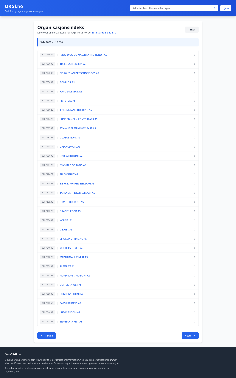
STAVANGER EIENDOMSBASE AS (78, 128)
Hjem (226, 8)
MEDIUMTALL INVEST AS (74, 257)
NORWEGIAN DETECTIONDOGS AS (79, 73)
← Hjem (191, 29)
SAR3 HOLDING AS (70, 303)
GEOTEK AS (66, 229)
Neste (190, 335)
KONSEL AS (66, 220)
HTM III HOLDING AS (72, 202)
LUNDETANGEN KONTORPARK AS (78, 119)
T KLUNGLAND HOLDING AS (76, 110)
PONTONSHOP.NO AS (72, 294)
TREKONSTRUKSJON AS (73, 64)
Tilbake (46, 335)
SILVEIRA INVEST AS (71, 321)
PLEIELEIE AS (67, 266)
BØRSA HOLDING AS (71, 156)
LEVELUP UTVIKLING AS (73, 238)
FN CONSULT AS (69, 174)
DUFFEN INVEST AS (70, 284)
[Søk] (215, 8)
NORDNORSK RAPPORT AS (75, 275)
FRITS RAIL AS (67, 100)
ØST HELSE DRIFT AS (71, 248)
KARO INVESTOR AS (71, 91)
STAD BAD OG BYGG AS (73, 165)
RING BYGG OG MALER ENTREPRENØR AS (83, 54)
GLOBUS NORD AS (70, 137)
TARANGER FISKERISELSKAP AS (77, 192)
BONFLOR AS (67, 82)
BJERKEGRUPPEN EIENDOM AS (77, 183)
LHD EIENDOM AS (70, 312)
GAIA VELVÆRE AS (70, 146)
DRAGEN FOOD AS (70, 211)
